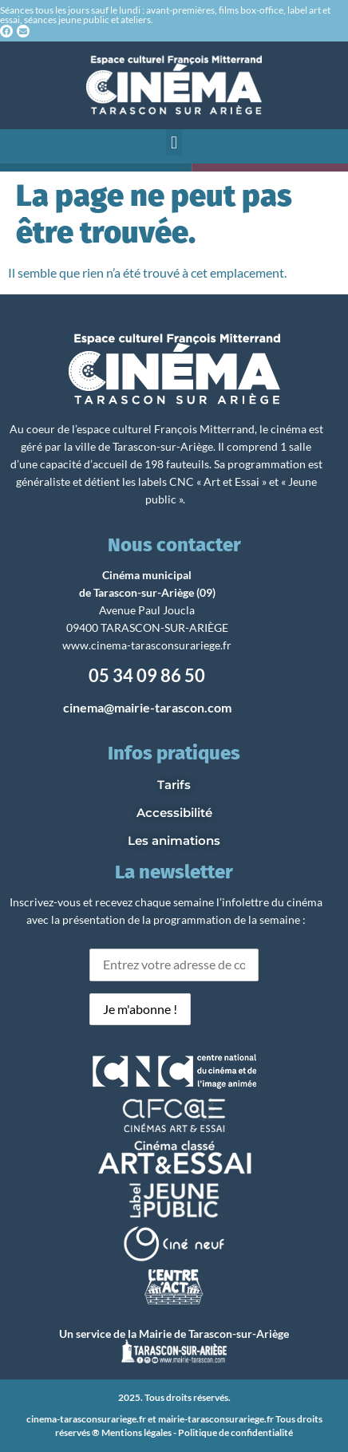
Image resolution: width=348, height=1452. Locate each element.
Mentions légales (136, 1432)
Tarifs (174, 784)
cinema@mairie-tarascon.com (147, 707)
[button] (173, 142)
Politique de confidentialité (235, 1432)
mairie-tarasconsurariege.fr (216, 1419)
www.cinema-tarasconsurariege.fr (146, 645)
